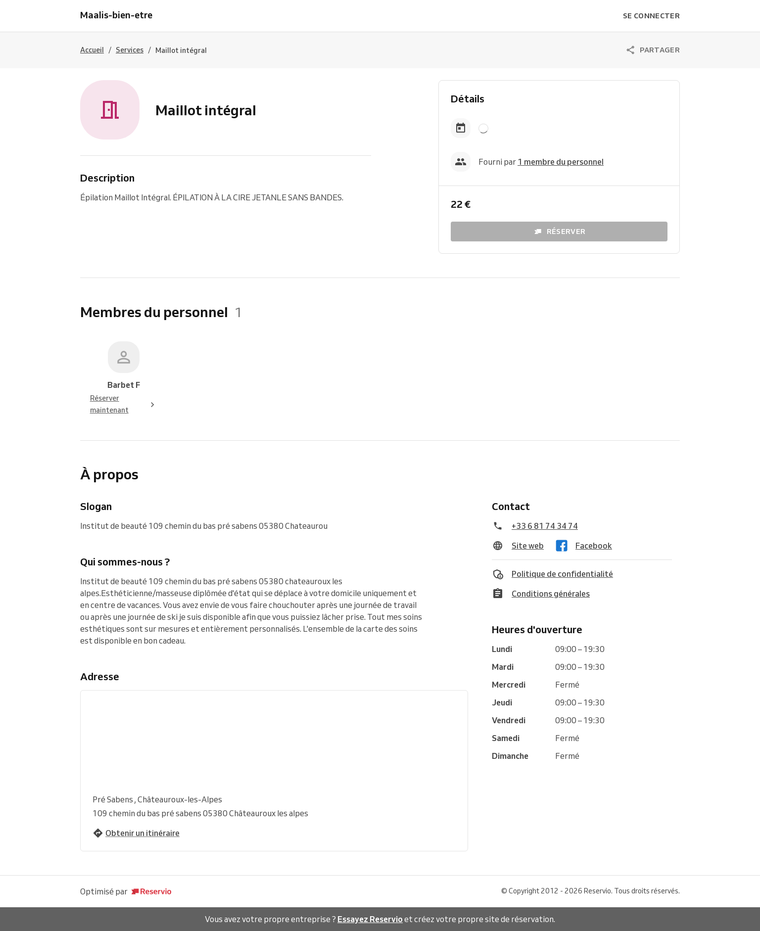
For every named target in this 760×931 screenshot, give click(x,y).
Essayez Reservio (370, 919)
